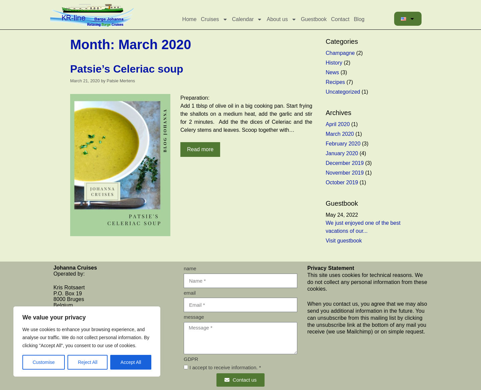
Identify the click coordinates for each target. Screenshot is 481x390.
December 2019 (345, 163)
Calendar (247, 19)
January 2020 (342, 153)
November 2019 (345, 173)
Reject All (87, 362)
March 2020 (340, 134)
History (334, 63)
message (194, 317)
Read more (200, 149)
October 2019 (342, 182)
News (332, 72)
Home (189, 19)
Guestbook (314, 19)
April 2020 (338, 124)
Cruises (214, 19)
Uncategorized (343, 92)
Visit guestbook (344, 240)
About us (281, 19)
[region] (86, 341)
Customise (44, 362)
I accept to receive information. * (225, 367)
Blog (359, 19)
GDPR (191, 359)
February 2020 (343, 144)
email (190, 293)
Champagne (340, 53)
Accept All (131, 362)
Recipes (335, 82)
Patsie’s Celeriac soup (126, 69)
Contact (340, 19)
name (190, 268)
